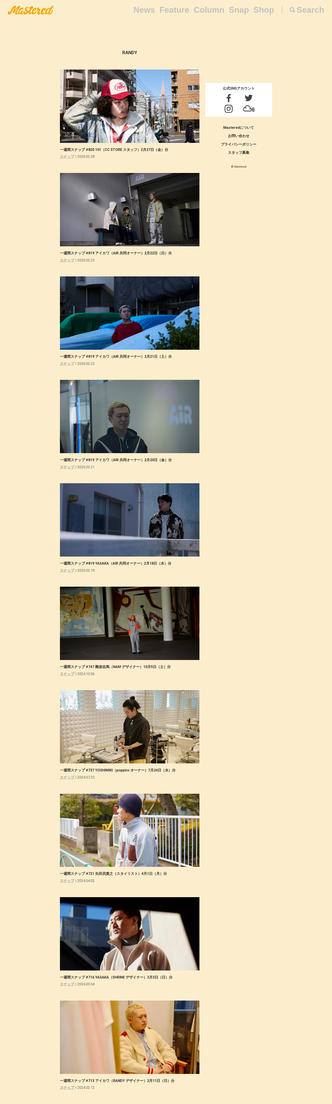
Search (310, 9)
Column (209, 9)
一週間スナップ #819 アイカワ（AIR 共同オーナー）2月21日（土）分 (117, 356)
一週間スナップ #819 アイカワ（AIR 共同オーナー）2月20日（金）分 (117, 460)
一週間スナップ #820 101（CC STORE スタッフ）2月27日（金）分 (116, 150)
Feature (174, 9)
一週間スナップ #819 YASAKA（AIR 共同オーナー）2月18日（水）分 (117, 563)
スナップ (67, 156)
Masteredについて (238, 127)
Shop (264, 9)
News (144, 9)
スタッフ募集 (238, 152)
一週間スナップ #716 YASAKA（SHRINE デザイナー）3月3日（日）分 (118, 977)
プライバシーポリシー (238, 144)
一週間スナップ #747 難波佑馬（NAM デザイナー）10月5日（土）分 (117, 667)
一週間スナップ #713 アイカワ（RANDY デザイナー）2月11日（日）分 (119, 1081)
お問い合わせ (238, 136)
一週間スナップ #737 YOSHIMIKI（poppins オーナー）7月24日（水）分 (119, 770)
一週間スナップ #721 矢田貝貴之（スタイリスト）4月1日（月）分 (115, 874)
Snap (239, 9)
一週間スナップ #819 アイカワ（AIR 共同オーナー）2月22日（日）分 (117, 253)
